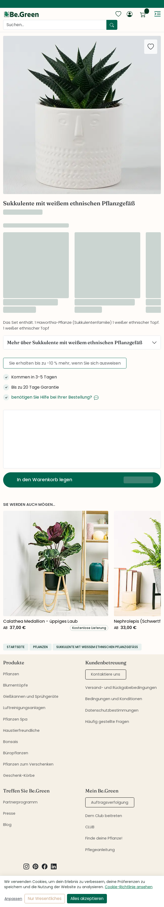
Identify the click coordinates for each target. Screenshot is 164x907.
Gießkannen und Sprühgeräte (30, 696)
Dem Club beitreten (103, 815)
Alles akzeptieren (87, 898)
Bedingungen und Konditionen (113, 698)
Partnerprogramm (20, 802)
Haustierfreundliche (21, 730)
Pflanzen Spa (15, 719)
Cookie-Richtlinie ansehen (129, 886)
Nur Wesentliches (45, 898)
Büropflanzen (15, 753)
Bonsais (10, 741)
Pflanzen (40, 647)
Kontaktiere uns (105, 674)
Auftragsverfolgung (109, 802)
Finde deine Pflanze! (103, 838)
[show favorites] (118, 14)
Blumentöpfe (15, 685)
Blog (7, 824)
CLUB (89, 827)
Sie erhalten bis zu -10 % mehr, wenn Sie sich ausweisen (65, 363)
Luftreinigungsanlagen (24, 707)
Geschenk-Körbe (19, 775)
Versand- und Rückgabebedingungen (121, 687)
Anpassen (13, 898)
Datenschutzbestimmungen (111, 710)
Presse (9, 813)
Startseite (16, 647)
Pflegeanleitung (100, 849)
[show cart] (143, 14)
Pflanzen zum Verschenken (28, 764)
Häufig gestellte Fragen (107, 721)
